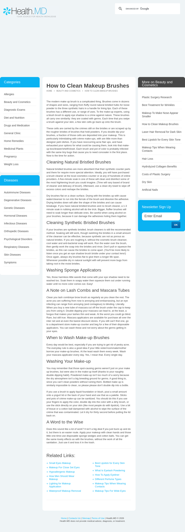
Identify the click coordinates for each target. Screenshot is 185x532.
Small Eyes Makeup (60, 463)
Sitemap (86, 518)
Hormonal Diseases (15, 215)
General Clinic (12, 133)
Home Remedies (14, 140)
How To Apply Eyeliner (107, 474)
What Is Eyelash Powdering (110, 470)
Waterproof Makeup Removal (65, 490)
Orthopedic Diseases (16, 231)
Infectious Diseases (15, 223)
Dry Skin (147, 182)
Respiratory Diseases (16, 246)
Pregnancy (10, 156)
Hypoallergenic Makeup (62, 471)
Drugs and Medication (17, 125)
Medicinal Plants (13, 148)
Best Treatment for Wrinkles (158, 105)
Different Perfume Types (108, 479)
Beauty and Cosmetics (17, 101)
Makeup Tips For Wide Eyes (110, 490)
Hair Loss (147, 158)
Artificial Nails (150, 189)
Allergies (9, 94)
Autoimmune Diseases (17, 192)
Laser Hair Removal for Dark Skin (161, 131)
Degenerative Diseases (17, 200)
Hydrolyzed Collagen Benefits (159, 166)
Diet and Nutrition (14, 117)
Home (49, 91)
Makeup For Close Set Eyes (64, 467)
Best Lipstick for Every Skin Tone (161, 139)
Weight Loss (11, 164)
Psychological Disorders (18, 239)
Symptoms (10, 262)
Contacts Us (74, 518)
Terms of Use (98, 518)
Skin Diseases (12, 254)
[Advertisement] (92, 48)
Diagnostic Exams (14, 109)
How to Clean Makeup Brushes (160, 124)
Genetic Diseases (14, 207)
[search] (147, 8)
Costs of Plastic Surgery (156, 174)
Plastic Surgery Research (157, 97)
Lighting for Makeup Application (60, 485)
